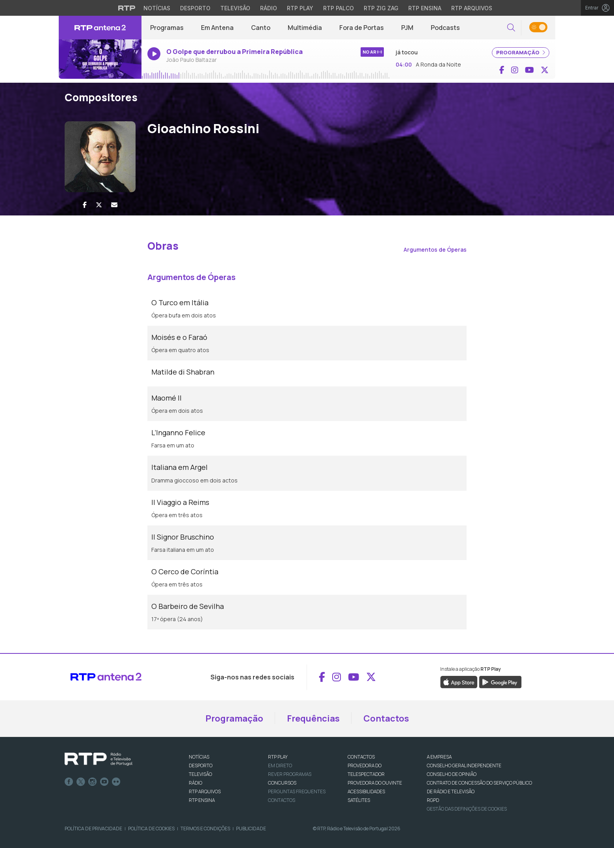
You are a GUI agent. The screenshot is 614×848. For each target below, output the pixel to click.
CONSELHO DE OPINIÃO (451, 774)
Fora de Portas (361, 27)
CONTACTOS (361, 756)
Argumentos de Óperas (435, 249)
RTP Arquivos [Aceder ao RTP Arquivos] (471, 8)
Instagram (92, 781)
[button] (511, 27)
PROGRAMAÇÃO (520, 52)
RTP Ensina (202, 800)
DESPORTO (200, 765)
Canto (260, 27)
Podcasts (445, 27)
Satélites (359, 800)
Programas (167, 27)
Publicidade (251, 828)
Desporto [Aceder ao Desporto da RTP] (195, 8)
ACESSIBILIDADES (366, 791)
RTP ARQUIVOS (205, 791)
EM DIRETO (280, 765)
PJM (407, 27)
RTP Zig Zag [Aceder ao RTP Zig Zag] (381, 8)
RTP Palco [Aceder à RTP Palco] (338, 8)
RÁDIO (195, 782)
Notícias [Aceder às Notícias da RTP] (156, 8)
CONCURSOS (282, 782)
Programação (234, 718)
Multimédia (305, 27)
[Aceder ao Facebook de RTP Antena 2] (501, 70)
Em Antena (217, 27)
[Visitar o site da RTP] (127, 8)
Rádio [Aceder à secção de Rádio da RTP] (268, 8)
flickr (116, 781)
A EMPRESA (439, 756)
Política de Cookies (151, 828)
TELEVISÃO (200, 774)
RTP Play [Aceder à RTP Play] (300, 8)
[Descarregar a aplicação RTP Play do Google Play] (500, 681)
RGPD (433, 800)
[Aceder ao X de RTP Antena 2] (545, 70)
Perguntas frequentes (297, 791)
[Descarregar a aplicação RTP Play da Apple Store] (459, 681)
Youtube (104, 781)
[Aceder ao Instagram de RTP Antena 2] (514, 70)
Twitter (80, 781)
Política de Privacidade (93, 828)
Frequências (313, 718)
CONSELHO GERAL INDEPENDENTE (464, 765)
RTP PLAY (278, 756)
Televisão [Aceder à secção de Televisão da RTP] (235, 8)
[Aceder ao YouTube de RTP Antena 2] (529, 70)
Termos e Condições (205, 828)
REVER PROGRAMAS (289, 774)
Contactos (386, 718)
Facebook (69, 781)
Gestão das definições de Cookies (467, 808)
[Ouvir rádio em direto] (100, 59)
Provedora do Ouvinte (375, 782)
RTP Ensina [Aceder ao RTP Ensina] (424, 8)
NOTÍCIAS (199, 756)
